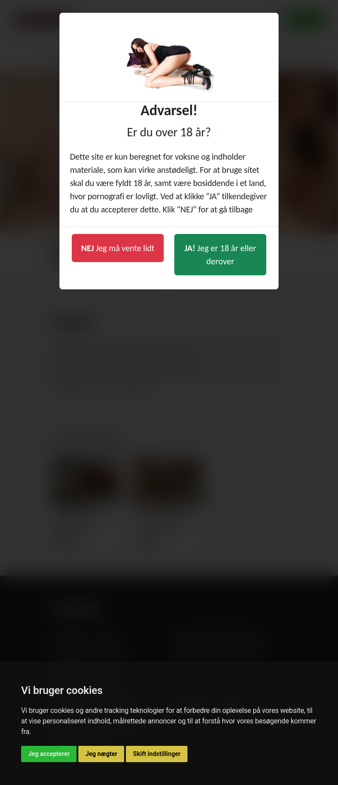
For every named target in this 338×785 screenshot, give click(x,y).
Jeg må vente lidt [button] (117, 248)
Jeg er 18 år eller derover (220, 255)
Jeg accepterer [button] (49, 753)
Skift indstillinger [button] (156, 753)
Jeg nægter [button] (101, 753)
